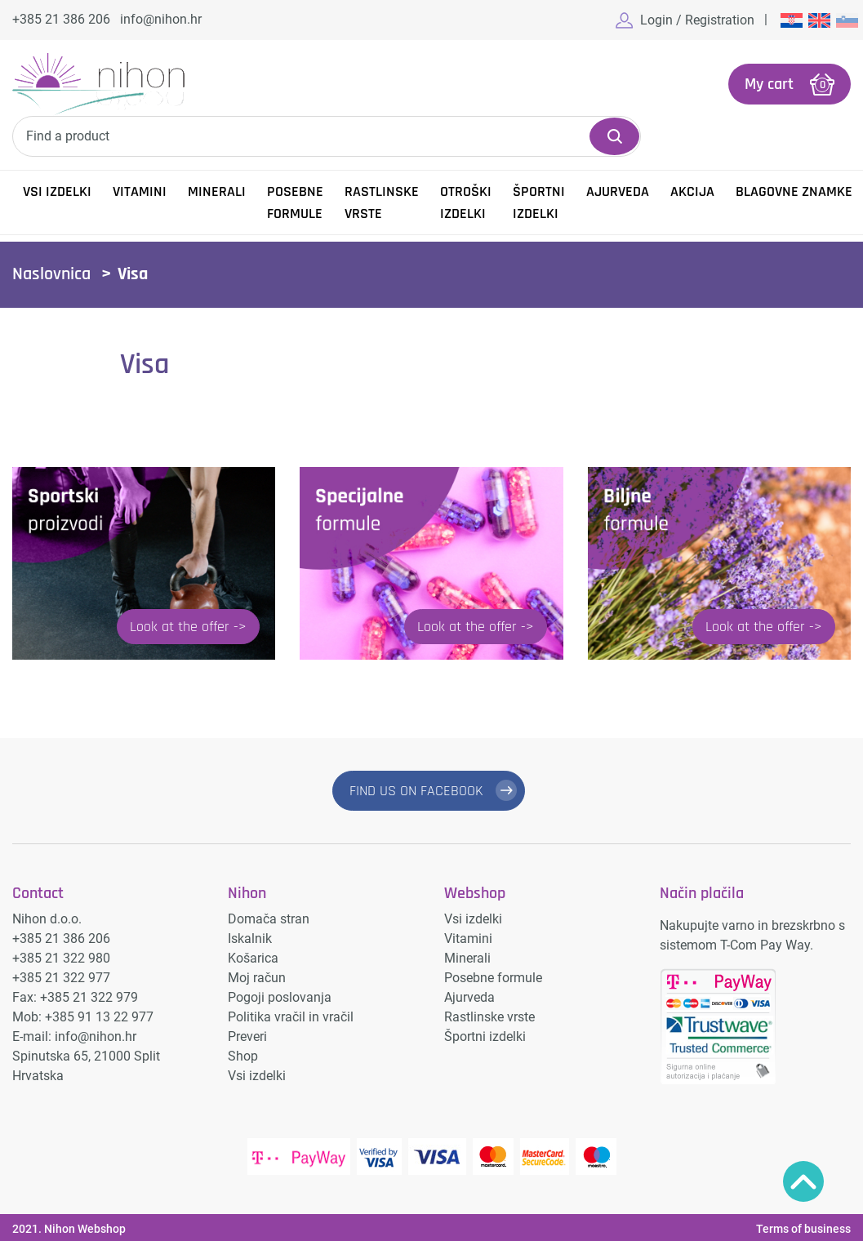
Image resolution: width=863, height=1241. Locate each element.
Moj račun (257, 977)
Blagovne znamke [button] (794, 191)
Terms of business (803, 1228)
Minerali (217, 191)
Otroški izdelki (466, 202)
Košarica (253, 958)
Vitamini (140, 191)
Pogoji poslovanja (279, 997)
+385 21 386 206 (61, 19)
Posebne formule (295, 202)
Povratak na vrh (803, 1181)
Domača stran (268, 919)
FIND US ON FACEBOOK (416, 790)
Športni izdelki (539, 202)
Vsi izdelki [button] (57, 191)
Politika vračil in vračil (291, 1017)
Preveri (247, 1036)
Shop (243, 1056)
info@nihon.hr (161, 19)
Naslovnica (51, 274)
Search (614, 136)
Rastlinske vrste (382, 202)
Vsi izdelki (257, 1075)
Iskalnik (250, 938)
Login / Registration (697, 20)
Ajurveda (617, 191)
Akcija (692, 191)
